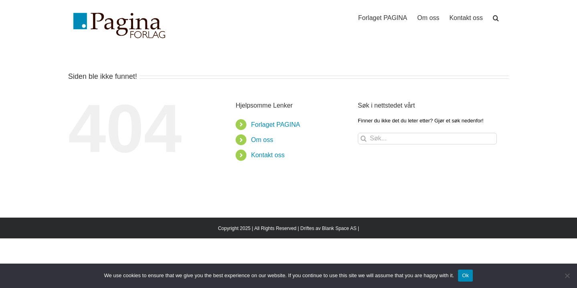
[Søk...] (427, 138)
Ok (465, 275)
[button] (506, 17)
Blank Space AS (339, 228)
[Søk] (363, 138)
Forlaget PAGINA (275, 124)
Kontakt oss (268, 155)
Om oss (262, 139)
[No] (567, 276)
